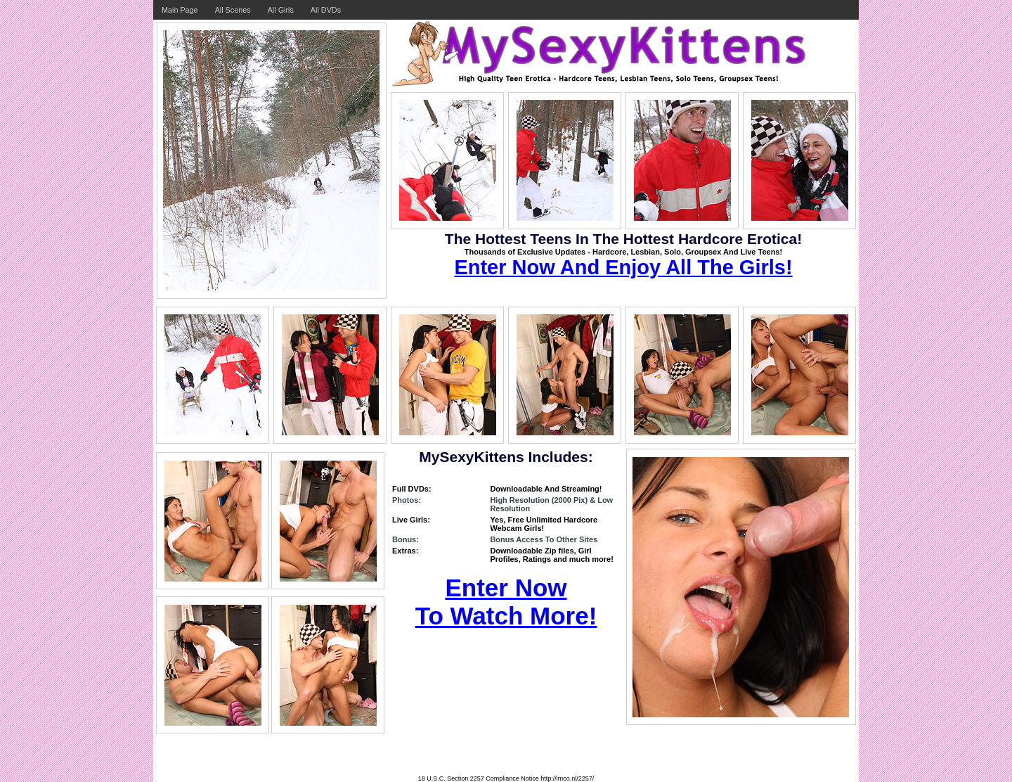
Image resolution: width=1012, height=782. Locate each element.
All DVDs (326, 10)
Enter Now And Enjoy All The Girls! (623, 267)
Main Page (180, 10)
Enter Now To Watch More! (506, 601)
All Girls (281, 10)
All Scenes (233, 10)
